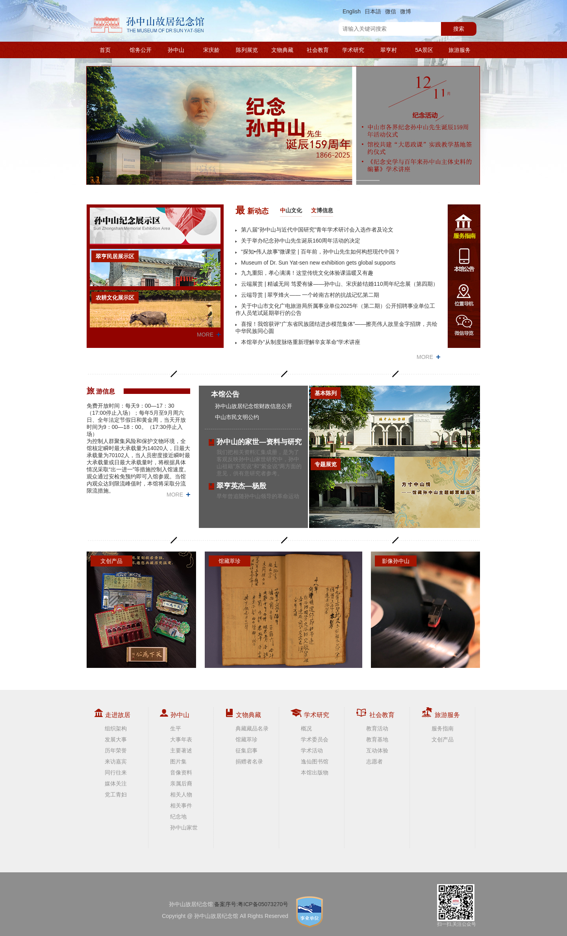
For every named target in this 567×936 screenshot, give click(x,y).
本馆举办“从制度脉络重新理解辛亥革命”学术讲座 (300, 342)
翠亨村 (388, 50)
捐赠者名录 (249, 761)
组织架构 (116, 728)
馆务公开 (141, 50)
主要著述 (181, 750)
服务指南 (443, 728)
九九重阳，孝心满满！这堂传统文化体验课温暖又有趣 (307, 273)
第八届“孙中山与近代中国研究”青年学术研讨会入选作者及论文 (317, 229)
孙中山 (176, 50)
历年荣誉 (116, 750)
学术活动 (312, 750)
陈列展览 (247, 50)
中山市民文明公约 (237, 417)
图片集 (178, 761)
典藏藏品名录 (252, 728)
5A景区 (424, 50)
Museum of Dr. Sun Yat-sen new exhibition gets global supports (318, 262)
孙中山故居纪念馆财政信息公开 (253, 406)
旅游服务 (459, 50)
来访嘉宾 (116, 761)
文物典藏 (282, 50)
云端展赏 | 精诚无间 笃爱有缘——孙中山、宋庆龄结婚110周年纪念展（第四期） (339, 284)
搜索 (458, 29)
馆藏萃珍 (246, 739)
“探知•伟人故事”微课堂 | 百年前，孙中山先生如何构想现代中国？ (320, 251)
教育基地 (377, 739)
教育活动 (377, 728)
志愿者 (374, 761)
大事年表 (181, 739)
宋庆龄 (211, 50)
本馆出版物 (314, 772)
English (352, 11)
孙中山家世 (184, 827)
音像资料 (181, 772)
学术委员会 (314, 739)
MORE (205, 334)
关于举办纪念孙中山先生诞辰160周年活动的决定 (300, 240)
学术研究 (353, 50)
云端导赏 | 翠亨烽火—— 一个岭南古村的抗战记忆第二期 (310, 295)
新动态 (252, 210)
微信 (390, 11)
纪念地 (178, 816)
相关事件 (181, 805)
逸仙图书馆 (314, 761)
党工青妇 (116, 794)
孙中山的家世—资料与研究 (259, 442)
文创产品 (443, 739)
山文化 (291, 210)
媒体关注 (116, 783)
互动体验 (377, 750)
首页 (105, 50)
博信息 (322, 210)
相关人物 (181, 794)
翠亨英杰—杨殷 (241, 486)
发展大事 (116, 739)
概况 (306, 728)
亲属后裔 (181, 783)
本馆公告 (225, 394)
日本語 (373, 11)
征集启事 (246, 750)
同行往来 (116, 772)
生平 (175, 728)
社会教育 (318, 50)
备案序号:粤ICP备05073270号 (251, 904)
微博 (405, 11)
